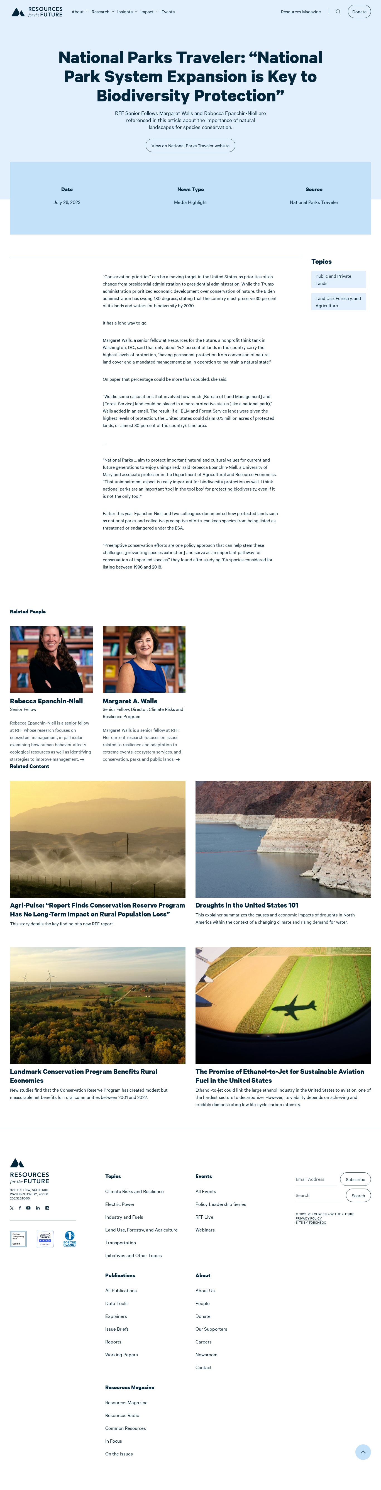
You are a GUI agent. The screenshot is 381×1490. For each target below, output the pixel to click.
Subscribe (355, 1179)
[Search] (319, 1195)
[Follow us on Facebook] (20, 1208)
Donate (359, 11)
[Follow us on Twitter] (12, 1208)
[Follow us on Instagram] (47, 1208)
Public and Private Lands (333, 279)
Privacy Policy (309, 1218)
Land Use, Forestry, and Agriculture (338, 301)
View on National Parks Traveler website (190, 147)
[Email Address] (316, 1179)
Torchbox (317, 1222)
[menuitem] (78, 11)
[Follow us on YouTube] (28, 1208)
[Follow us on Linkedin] (38, 1208)
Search (358, 1195)
